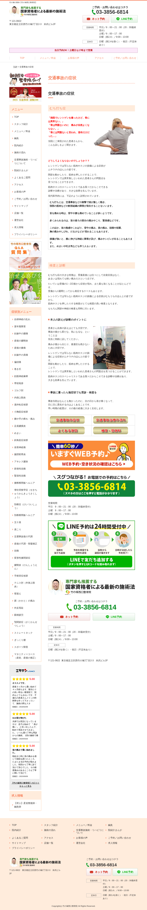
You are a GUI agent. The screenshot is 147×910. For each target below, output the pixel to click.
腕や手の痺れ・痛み (24, 419)
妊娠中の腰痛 (21, 333)
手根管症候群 (21, 576)
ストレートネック (23, 633)
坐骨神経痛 (20, 447)
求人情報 (18, 227)
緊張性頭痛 (20, 475)
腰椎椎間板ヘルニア (24, 483)
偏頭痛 (17, 362)
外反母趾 (18, 608)
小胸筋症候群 (21, 412)
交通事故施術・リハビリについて (25, 161)
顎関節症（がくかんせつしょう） (25, 624)
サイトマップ (21, 206)
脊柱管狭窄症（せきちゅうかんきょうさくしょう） (25, 493)
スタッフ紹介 (21, 124)
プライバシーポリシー (25, 234)
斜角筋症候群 (21, 440)
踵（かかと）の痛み (24, 600)
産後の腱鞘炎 (21, 340)
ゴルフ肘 (18, 390)
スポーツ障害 (21, 647)
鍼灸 (16, 138)
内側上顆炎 (20, 397)
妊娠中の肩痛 (21, 355)
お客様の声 (73, 58)
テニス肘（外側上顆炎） (24, 585)
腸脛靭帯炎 (20, 454)
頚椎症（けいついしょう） (25, 506)
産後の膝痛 (20, 348)
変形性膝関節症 (22, 558)
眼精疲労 (18, 615)
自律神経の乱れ (22, 319)
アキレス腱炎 (21, 461)
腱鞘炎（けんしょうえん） (25, 567)
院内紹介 (18, 145)
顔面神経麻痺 (21, 376)
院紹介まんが (21, 170)
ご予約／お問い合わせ (124, 58)
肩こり (17, 529)
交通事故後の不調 (23, 536)
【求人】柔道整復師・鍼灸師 (25, 805)
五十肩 (17, 522)
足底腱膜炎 (20, 426)
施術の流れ (20, 152)
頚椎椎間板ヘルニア (24, 515)
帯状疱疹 (18, 383)
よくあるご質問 (22, 177)
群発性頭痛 (20, 468)
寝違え (17, 593)
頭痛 (16, 550)
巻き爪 (17, 369)
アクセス (99, 58)
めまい (17, 433)
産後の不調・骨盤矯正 (25, 543)
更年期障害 (20, 326)
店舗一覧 (18, 213)
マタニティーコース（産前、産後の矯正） (25, 656)
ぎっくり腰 (20, 640)
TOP (22, 58)
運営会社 (18, 220)
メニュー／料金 (48, 58)
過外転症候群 (21, 404)
